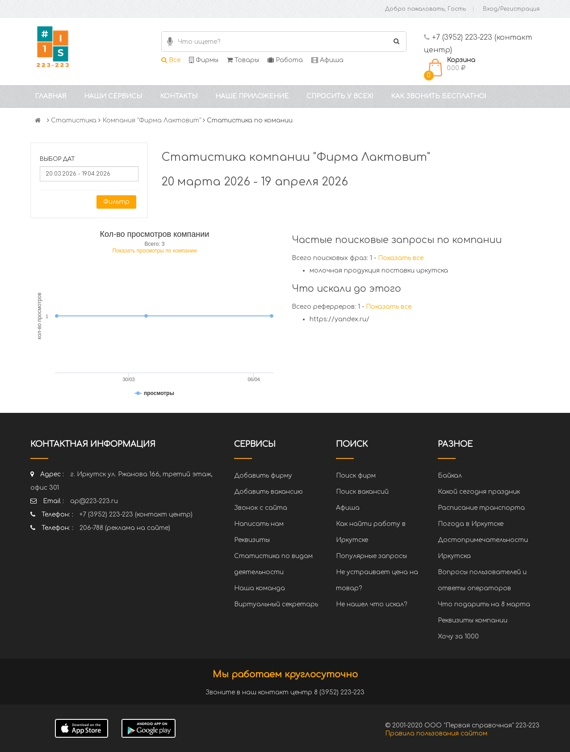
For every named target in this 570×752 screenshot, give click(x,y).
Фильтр (116, 201)
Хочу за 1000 (458, 636)
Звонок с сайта (260, 507)
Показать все (400, 258)
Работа (285, 60)
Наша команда (259, 588)
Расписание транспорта (481, 507)
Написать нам (259, 524)
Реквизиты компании (472, 620)
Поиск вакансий (362, 491)
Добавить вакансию (268, 491)
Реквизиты (252, 540)
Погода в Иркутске (470, 524)
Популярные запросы (371, 556)
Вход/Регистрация (511, 9)
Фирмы (203, 60)
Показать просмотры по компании (155, 251)
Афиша (327, 60)
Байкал (450, 475)
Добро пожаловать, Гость (425, 9)
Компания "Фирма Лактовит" (151, 120)
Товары (243, 60)
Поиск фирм (356, 475)
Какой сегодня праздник (479, 491)
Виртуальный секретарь (276, 604)
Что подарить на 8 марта (484, 604)
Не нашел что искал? (371, 604)
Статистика (73, 120)
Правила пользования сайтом (436, 733)
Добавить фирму (263, 475)
